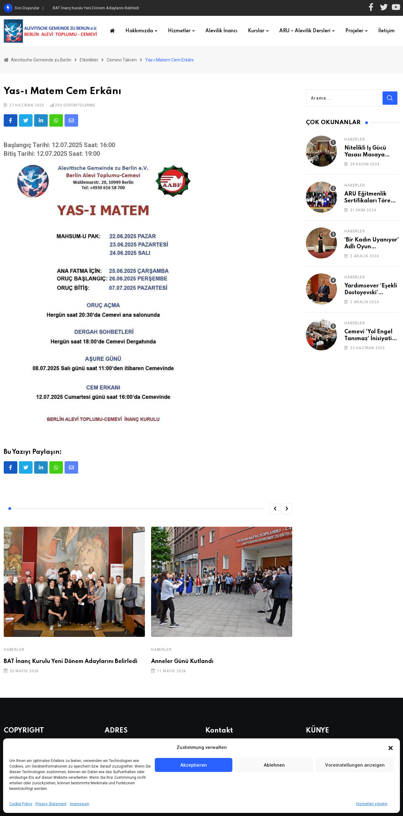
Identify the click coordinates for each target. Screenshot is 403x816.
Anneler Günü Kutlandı (182, 661)
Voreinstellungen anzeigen (355, 765)
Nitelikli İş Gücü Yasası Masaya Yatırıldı (365, 155)
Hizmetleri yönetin (371, 804)
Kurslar (256, 31)
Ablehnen (274, 765)
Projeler (354, 31)
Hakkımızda (139, 31)
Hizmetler (179, 31)
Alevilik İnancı (221, 31)
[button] (390, 747)
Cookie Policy (20, 804)
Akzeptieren (193, 765)
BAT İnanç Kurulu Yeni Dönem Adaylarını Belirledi (96, 8)
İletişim (386, 31)
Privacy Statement (51, 804)
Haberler (14, 649)
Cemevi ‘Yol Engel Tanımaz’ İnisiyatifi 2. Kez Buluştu (370, 339)
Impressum (79, 804)
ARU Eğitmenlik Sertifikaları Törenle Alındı (371, 201)
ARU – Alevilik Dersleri (304, 31)
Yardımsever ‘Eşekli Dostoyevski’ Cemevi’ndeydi (370, 293)
